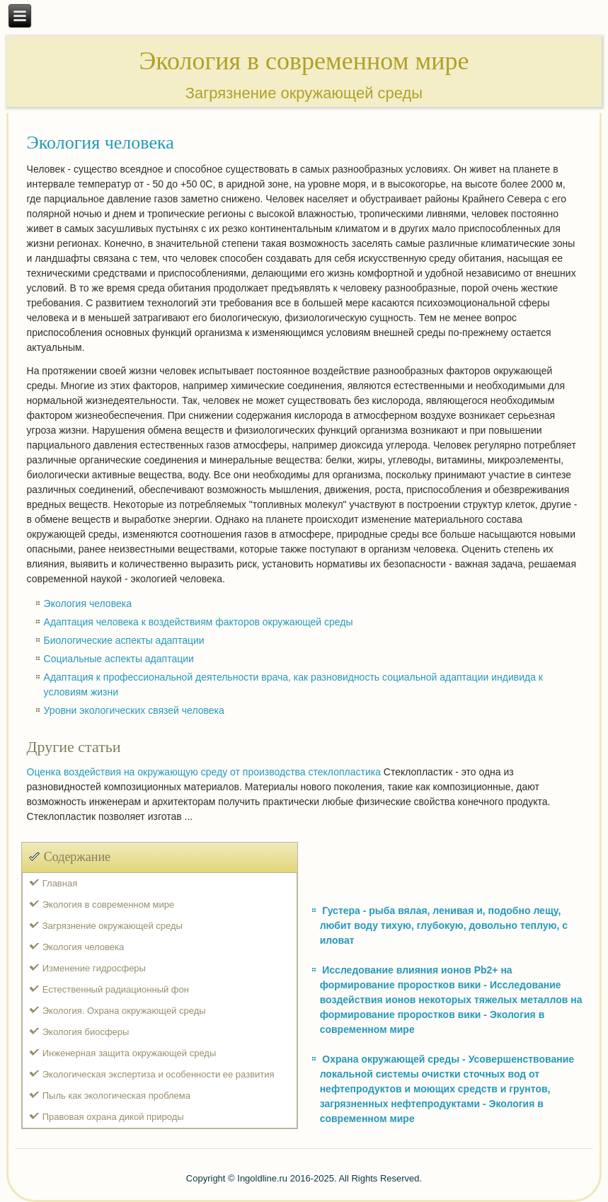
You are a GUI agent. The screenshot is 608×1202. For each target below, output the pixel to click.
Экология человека (88, 603)
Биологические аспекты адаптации (124, 640)
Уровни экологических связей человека (134, 710)
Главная (59, 883)
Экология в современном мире (108, 904)
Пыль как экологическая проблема (116, 1095)
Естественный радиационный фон (115, 989)
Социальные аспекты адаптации (119, 658)
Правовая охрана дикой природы (113, 1116)
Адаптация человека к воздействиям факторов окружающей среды (198, 622)
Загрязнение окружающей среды (112, 925)
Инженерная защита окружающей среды (129, 1053)
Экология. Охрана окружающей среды (124, 1010)
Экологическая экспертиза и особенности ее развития (158, 1074)
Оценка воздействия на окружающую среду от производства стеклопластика (204, 772)
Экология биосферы (86, 1032)
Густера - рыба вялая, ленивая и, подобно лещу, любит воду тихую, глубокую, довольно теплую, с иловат (444, 925)
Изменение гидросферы (94, 968)
